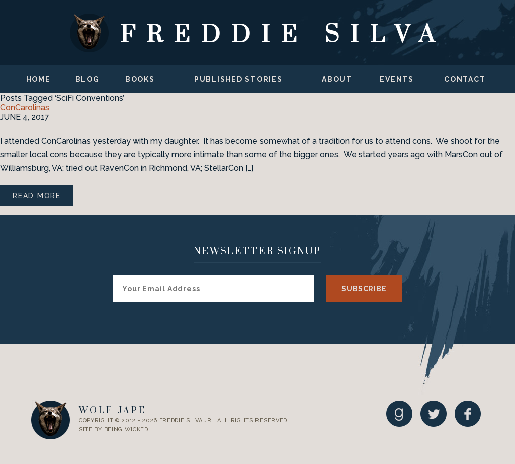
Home (38, 79)
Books (140, 79)
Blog (87, 79)
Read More (37, 196)
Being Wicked (126, 429)
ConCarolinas (24, 107)
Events (397, 79)
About (337, 79)
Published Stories (238, 79)
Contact (464, 79)
